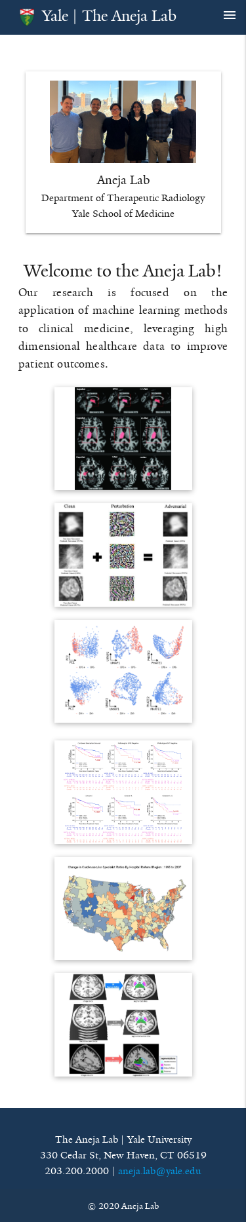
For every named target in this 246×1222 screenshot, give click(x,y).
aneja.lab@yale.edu (159, 1170)
